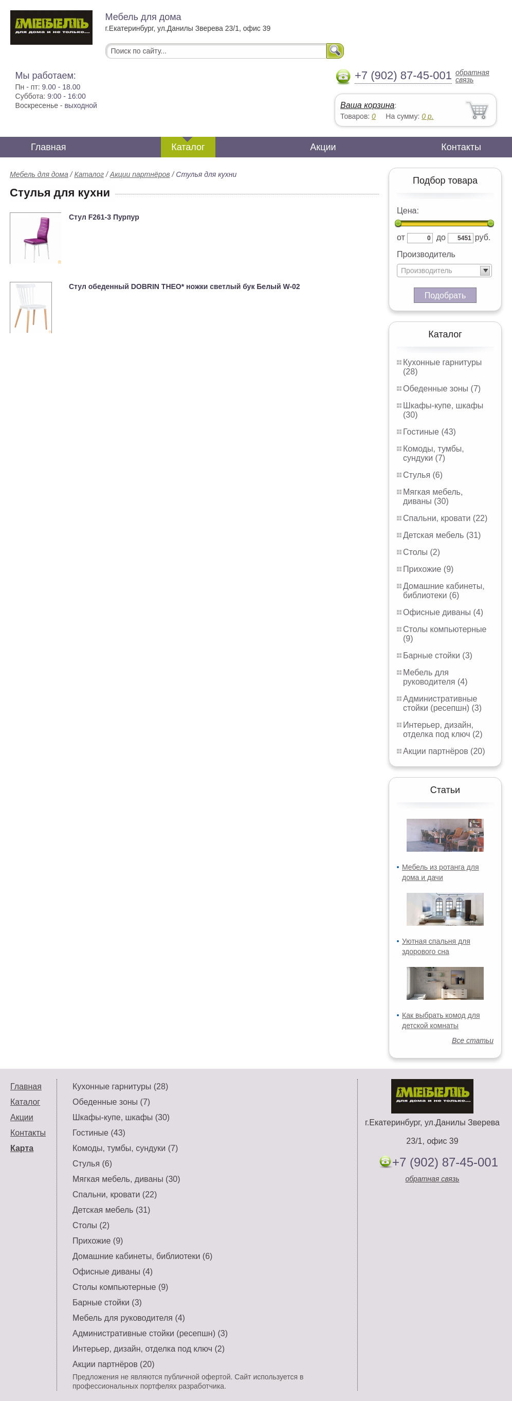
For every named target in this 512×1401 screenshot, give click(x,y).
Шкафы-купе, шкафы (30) (121, 1117)
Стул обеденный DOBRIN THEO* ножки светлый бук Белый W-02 (184, 286)
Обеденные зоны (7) (442, 388)
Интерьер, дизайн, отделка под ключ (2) (443, 730)
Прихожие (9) (428, 569)
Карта (21, 1148)
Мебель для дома (39, 174)
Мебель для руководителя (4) (435, 677)
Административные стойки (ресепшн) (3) (442, 703)
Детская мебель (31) (442, 535)
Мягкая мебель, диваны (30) (433, 497)
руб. (483, 237)
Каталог (188, 147)
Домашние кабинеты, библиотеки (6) (444, 591)
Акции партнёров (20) (444, 751)
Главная (48, 147)
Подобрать (445, 295)
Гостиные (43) (429, 431)
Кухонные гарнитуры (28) (120, 1086)
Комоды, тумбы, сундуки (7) (433, 453)
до (441, 237)
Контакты (461, 147)
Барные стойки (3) (437, 655)
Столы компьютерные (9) (120, 1287)
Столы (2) (421, 552)
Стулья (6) (423, 475)
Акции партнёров (140, 174)
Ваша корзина (367, 105)
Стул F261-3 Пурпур (104, 217)
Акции (323, 147)
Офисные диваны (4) (443, 612)
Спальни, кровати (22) (445, 518)
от (401, 237)
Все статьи (472, 1040)
